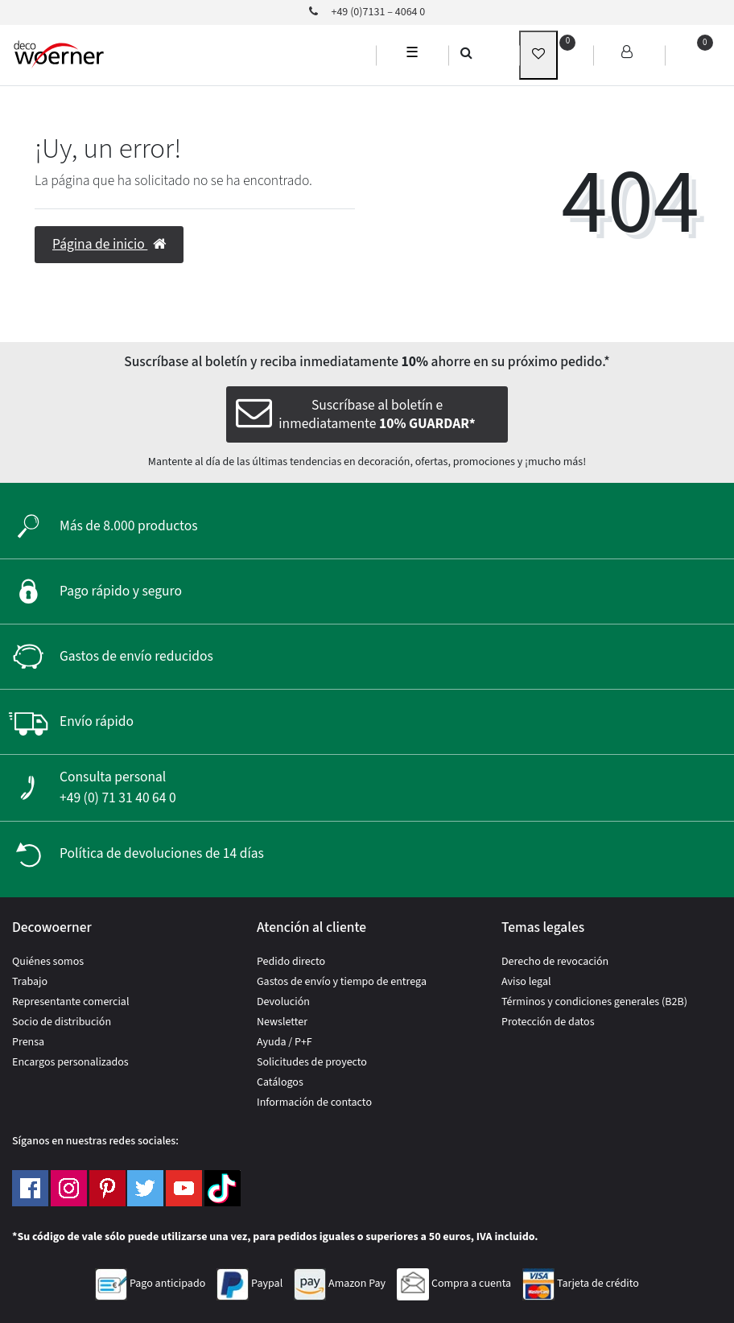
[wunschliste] (538, 55)
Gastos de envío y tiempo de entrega (342, 982)
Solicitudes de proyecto (312, 1062)
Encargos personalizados (70, 1062)
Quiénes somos (48, 962)
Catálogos (280, 1082)
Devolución (283, 1002)
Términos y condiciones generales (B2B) (594, 1002)
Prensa (28, 1042)
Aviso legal (526, 982)
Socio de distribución (61, 1022)
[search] (466, 52)
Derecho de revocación (554, 962)
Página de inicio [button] (109, 244)
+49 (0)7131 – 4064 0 (367, 12)
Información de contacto (314, 1102)
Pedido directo (291, 962)
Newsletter (282, 1022)
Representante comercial (71, 1002)
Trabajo (29, 982)
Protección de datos (548, 1022)
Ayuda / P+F (284, 1042)
